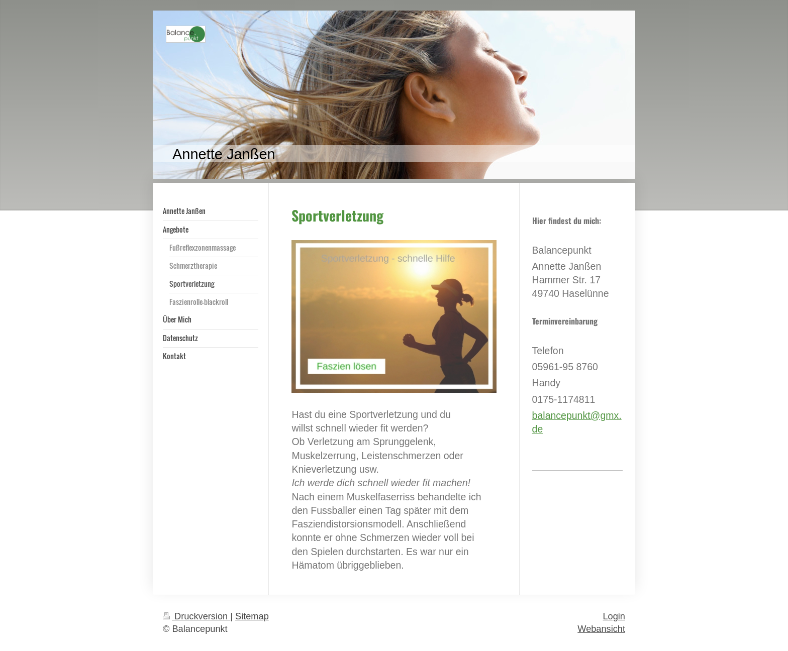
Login (614, 616)
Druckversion (196, 616)
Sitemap (252, 616)
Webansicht (601, 629)
